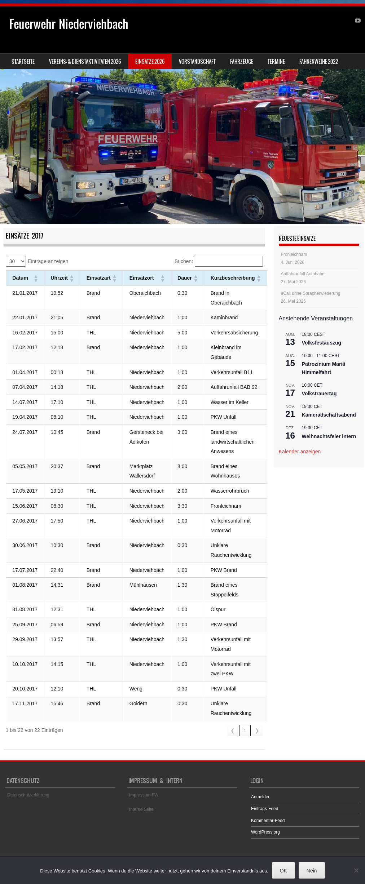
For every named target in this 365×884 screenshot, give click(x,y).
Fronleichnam (294, 254)
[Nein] (356, 870)
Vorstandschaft (197, 62)
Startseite (23, 62)
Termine (276, 62)
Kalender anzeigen (300, 451)
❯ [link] (257, 730)
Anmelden (261, 796)
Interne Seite (141, 809)
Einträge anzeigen (48, 261)
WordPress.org (265, 832)
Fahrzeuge (241, 62)
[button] (35, 278)
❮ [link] (232, 730)
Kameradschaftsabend (329, 415)
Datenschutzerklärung (28, 795)
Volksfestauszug (321, 343)
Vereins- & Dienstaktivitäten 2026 (85, 62)
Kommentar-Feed (268, 820)
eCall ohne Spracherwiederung (310, 293)
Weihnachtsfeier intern (329, 436)
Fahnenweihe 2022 (318, 62)
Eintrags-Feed (264, 808)
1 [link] (244, 730)
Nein (312, 871)
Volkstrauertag (319, 393)
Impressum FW (143, 795)
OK (283, 871)
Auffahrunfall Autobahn (303, 273)
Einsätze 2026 (149, 62)
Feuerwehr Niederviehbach (68, 24)
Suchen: (184, 261)
